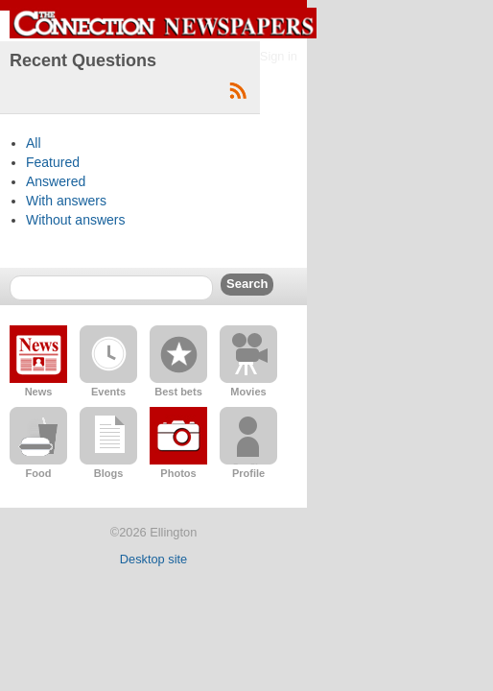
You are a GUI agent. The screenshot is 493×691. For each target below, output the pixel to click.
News (39, 391)
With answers (66, 200)
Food (39, 473)
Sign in (278, 56)
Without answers (75, 219)
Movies (248, 391)
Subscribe (238, 92)
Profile (248, 473)
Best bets (178, 391)
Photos (178, 473)
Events (108, 391)
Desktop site (153, 559)
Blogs (109, 473)
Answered (55, 181)
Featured (53, 162)
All (33, 143)
